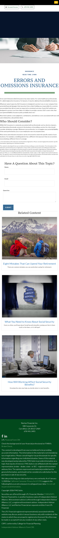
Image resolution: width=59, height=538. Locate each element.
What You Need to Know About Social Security (29, 321)
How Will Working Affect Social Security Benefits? (29, 383)
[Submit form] (8, 207)
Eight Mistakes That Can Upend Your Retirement (29, 263)
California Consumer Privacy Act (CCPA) (26, 481)
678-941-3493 (27, 7)
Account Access (12, 7)
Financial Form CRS (12, 440)
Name (6, 167)
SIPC (52, 494)
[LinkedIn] (5, 435)
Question (6, 190)
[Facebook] (2, 435)
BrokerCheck (7, 446)
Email (6, 179)
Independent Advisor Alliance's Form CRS (18, 527)
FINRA (47, 494)
